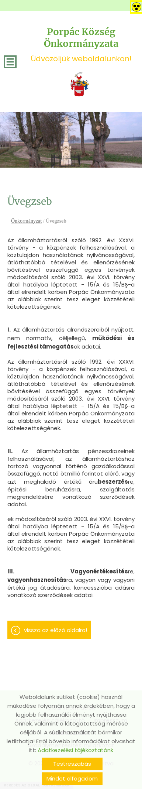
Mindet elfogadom (72, 778)
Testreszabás (72, 764)
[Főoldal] (79, 84)
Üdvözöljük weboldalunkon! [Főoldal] (81, 45)
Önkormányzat (26, 221)
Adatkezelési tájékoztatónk (75, 750)
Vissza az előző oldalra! (55, 630)
